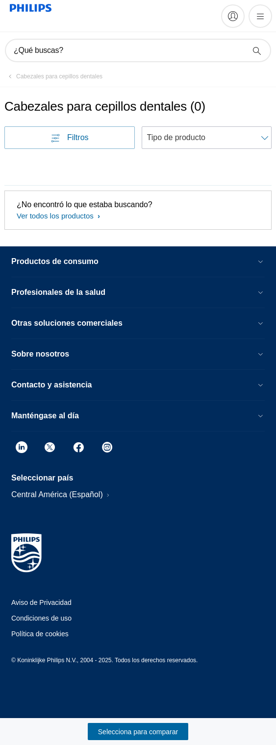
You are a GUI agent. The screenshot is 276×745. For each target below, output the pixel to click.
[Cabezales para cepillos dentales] (53, 76)
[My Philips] (233, 16)
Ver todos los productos (56, 216)
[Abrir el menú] (260, 16)
